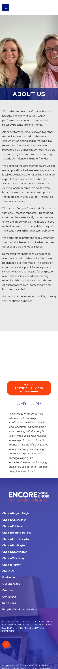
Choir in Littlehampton (16, 539)
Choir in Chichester (14, 520)
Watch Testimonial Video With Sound (29, 388)
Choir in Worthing (13, 558)
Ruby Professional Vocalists (19, 609)
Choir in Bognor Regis (15, 513)
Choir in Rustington (14, 545)
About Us (8, 571)
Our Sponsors (11, 584)
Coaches (7, 590)
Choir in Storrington (14, 552)
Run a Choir (9, 603)
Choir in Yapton (11, 564)
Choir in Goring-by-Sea (16, 532)
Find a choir (9, 577)
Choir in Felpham (12, 526)
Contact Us (9, 596)
